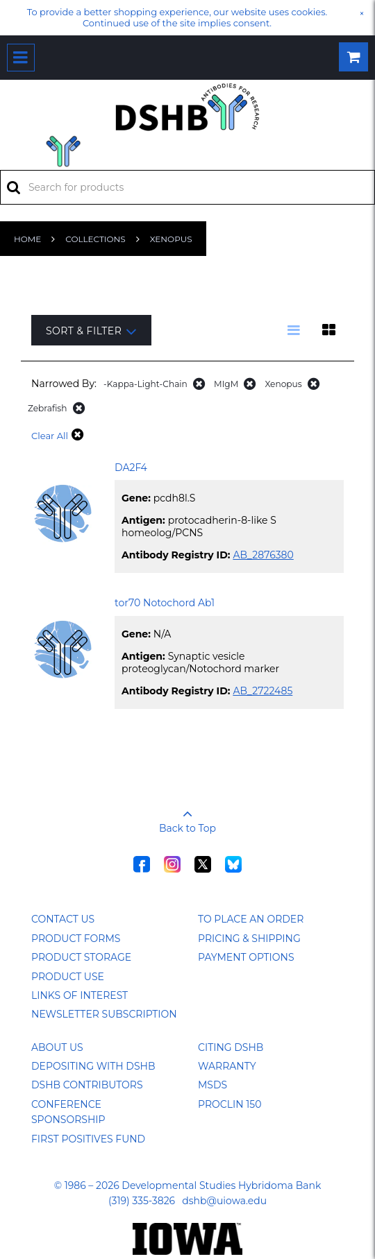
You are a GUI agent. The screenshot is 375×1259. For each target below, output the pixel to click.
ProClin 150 (229, 1104)
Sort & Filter (91, 331)
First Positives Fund (88, 1139)
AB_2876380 (263, 555)
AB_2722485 (262, 691)
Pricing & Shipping (249, 938)
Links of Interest (79, 995)
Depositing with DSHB (93, 1066)
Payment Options (246, 957)
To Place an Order (250, 919)
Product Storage (81, 957)
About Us (57, 1047)
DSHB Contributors (87, 1085)
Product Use (67, 976)
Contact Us (62, 919)
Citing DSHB (230, 1047)
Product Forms (75, 938)
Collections (95, 239)
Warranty (227, 1066)
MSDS (212, 1085)
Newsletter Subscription (104, 1014)
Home (27, 239)
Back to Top (187, 816)
